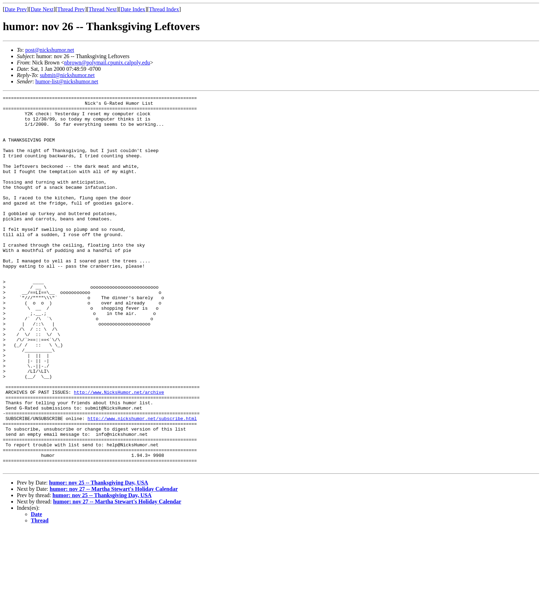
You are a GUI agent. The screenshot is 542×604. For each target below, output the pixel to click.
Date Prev (16, 9)
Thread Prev (71, 9)
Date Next (42, 9)
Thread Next (103, 9)
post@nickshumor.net (49, 50)
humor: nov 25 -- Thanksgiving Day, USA (98, 557)
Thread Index (164, 9)
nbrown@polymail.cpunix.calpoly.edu (107, 63)
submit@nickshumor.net (67, 75)
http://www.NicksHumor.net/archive (119, 452)
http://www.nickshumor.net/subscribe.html (142, 483)
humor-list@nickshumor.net (66, 81)
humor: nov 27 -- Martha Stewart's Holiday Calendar (114, 564)
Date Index (133, 9)
